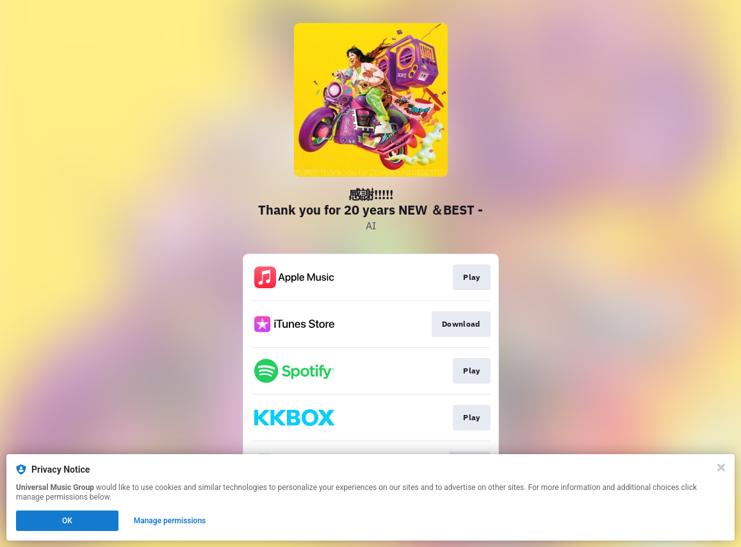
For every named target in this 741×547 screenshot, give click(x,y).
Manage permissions (170, 520)
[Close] (721, 467)
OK (67, 520)
